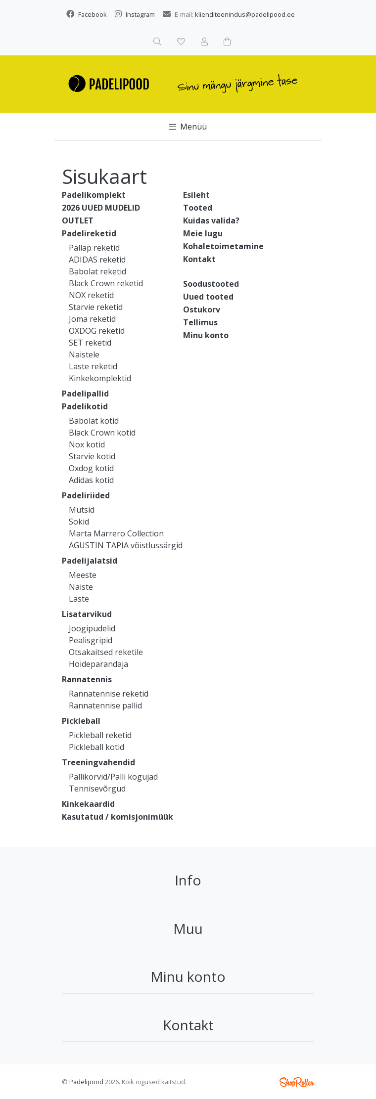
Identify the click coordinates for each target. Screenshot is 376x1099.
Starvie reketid (96, 307)
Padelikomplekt (94, 194)
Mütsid (81, 509)
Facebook (92, 14)
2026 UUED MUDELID (101, 207)
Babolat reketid (97, 271)
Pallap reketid (94, 247)
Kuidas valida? (211, 220)
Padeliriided (86, 495)
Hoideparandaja (98, 664)
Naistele (84, 354)
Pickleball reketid (100, 735)
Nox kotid (87, 444)
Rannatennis (87, 679)
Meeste (82, 575)
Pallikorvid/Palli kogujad (113, 776)
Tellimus (200, 322)
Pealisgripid (90, 640)
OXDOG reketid (97, 330)
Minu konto (206, 335)
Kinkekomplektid (100, 378)
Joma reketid (92, 318)
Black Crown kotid (102, 432)
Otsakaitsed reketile (106, 652)
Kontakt (199, 259)
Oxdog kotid (91, 468)
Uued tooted (208, 296)
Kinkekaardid (88, 803)
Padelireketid (89, 233)
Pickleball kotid (96, 747)
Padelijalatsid (89, 560)
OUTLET (78, 220)
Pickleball (81, 720)
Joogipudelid (92, 628)
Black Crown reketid (106, 283)
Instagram (140, 14)
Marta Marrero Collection (116, 533)
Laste (79, 598)
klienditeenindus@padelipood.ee (245, 14)
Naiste (81, 586)
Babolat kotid (94, 420)
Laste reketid (93, 366)
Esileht (196, 194)
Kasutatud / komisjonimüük (117, 816)
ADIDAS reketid (97, 259)
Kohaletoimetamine (223, 246)
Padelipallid (85, 393)
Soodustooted (211, 283)
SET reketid (90, 342)
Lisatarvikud (87, 614)
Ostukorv (201, 309)
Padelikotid (85, 406)
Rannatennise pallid (105, 705)
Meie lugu (203, 233)
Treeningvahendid (98, 762)
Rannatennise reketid (108, 693)
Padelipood (86, 1081)
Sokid (79, 521)
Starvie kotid (92, 456)
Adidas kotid (91, 480)
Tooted (197, 207)
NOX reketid (91, 295)
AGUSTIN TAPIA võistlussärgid (126, 545)
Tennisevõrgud (97, 788)
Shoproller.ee (297, 1082)
